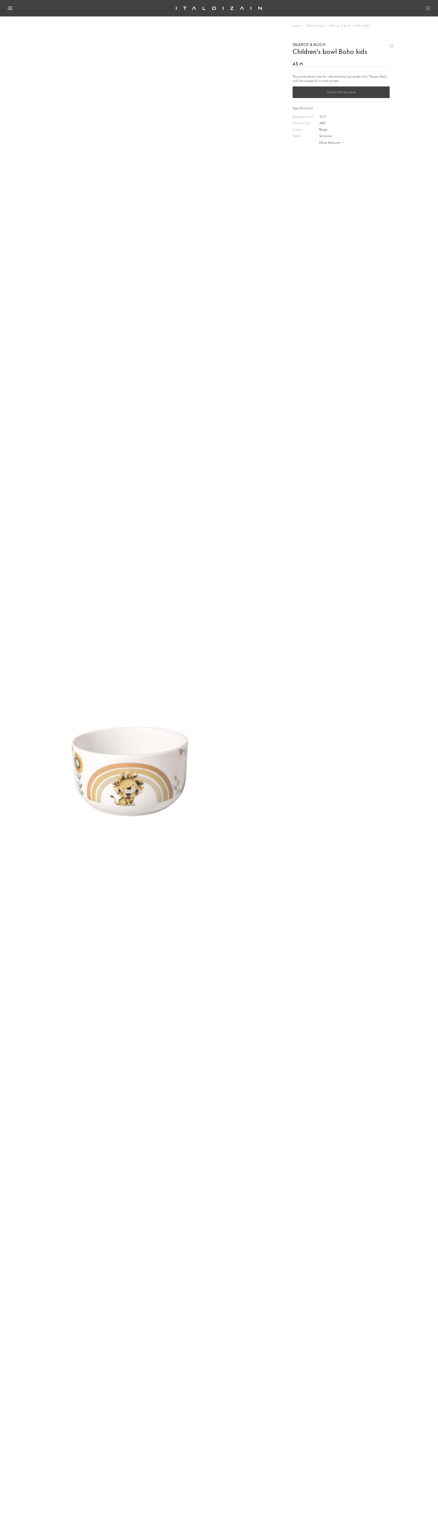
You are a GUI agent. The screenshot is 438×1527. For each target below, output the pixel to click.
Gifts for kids (315, 25)
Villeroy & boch (340, 25)
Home (297, 25)
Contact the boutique (341, 92)
